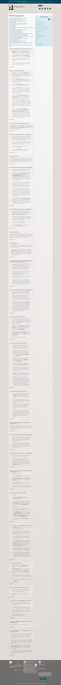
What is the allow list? (12, 25)
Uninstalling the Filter (39, 44)
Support (40, 12)
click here (24, 2)
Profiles (37, 39)
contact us (28, 302)
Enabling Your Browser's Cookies (41, 29)
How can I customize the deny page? (15, 18)
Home (15, 12)
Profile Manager (38, 37)
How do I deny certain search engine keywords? (17, 19)
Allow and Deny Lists (39, 24)
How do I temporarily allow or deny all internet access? (18, 17)
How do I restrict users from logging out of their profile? (18, 38)
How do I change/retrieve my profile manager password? (18, 29)
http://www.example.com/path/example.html (19, 214)
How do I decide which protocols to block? (16, 31)
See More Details (18, 670)
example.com (22, 219)
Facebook (40, 8)
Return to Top (12, 66)
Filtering (37, 33)
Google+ (45, 8)
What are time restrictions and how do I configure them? (18, 35)
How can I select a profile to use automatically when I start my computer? (21, 36)
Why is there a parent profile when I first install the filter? (18, 34)
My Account (40, 5)
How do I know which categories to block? (16, 32)
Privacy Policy (43, 683)
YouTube (47, 8)
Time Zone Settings (12, 26)
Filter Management (39, 31)
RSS (50, 8)
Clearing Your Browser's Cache (41, 26)
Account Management (39, 22)
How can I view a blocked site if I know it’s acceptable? (18, 23)
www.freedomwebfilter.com (16, 274)
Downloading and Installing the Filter (42, 27)
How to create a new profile (13, 39)
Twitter (42, 8)
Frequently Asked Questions (40, 35)
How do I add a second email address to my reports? (17, 41)
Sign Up (28, 12)
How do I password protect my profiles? (15, 37)
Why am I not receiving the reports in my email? (17, 40)
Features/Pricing (21, 12)
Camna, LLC (24, 683)
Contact (45, 12)
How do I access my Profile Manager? (15, 30)
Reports (37, 41)
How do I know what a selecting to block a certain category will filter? (20, 33)
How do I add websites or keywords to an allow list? (17, 24)
